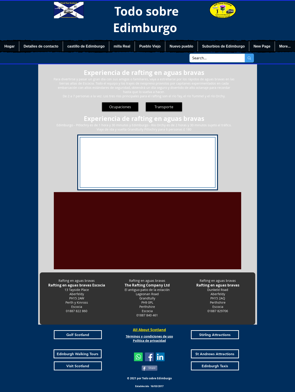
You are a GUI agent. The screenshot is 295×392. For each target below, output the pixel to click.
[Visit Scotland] (78, 365)
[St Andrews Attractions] (215, 353)
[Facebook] (149, 357)
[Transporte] (164, 106)
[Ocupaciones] (120, 106)
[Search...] (214, 58)
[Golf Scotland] (78, 334)
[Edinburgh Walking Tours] (78, 353)
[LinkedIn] (160, 357)
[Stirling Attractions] (215, 334)
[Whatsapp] (138, 357)
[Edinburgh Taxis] (215, 365)
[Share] (149, 368)
